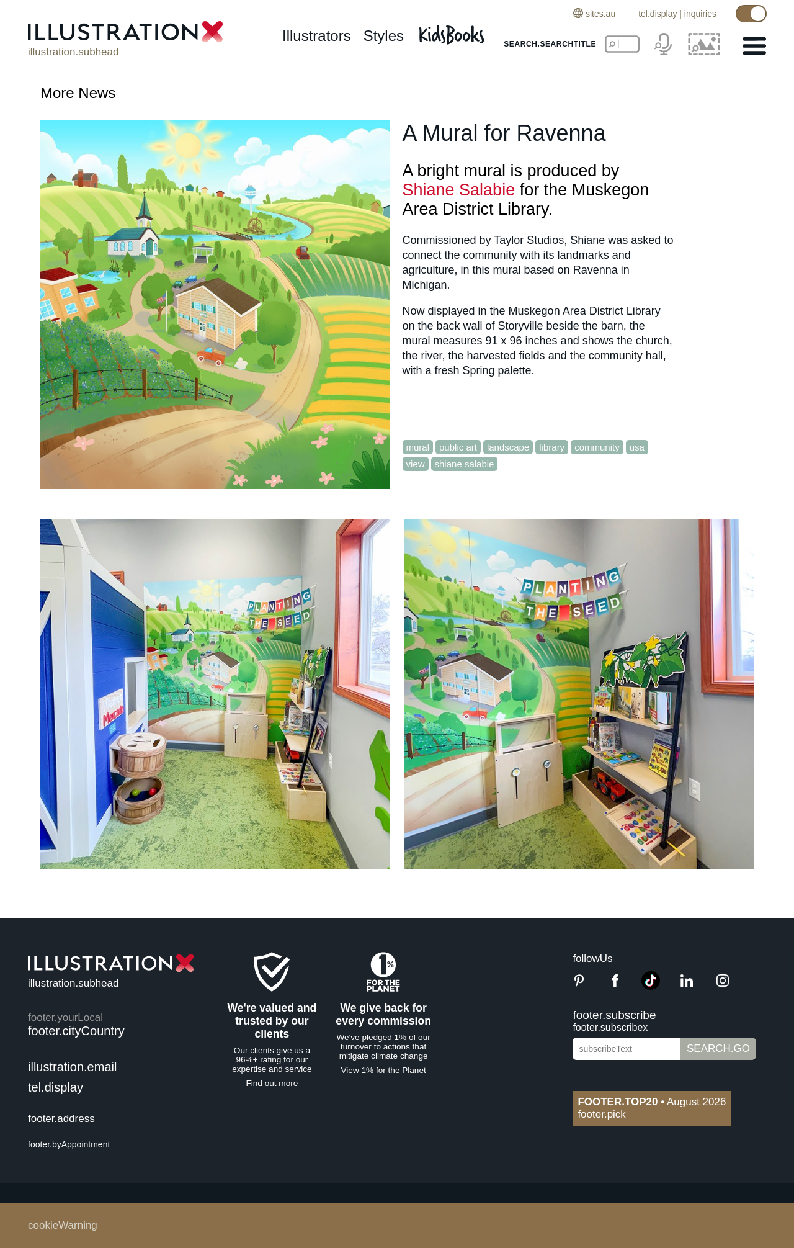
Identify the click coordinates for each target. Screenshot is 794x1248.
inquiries (700, 14)
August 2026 (652, 1102)
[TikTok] (650, 986)
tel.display (657, 14)
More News (77, 92)
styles (384, 35)
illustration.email (72, 1067)
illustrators (316, 35)
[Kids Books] (453, 31)
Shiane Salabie (459, 190)
